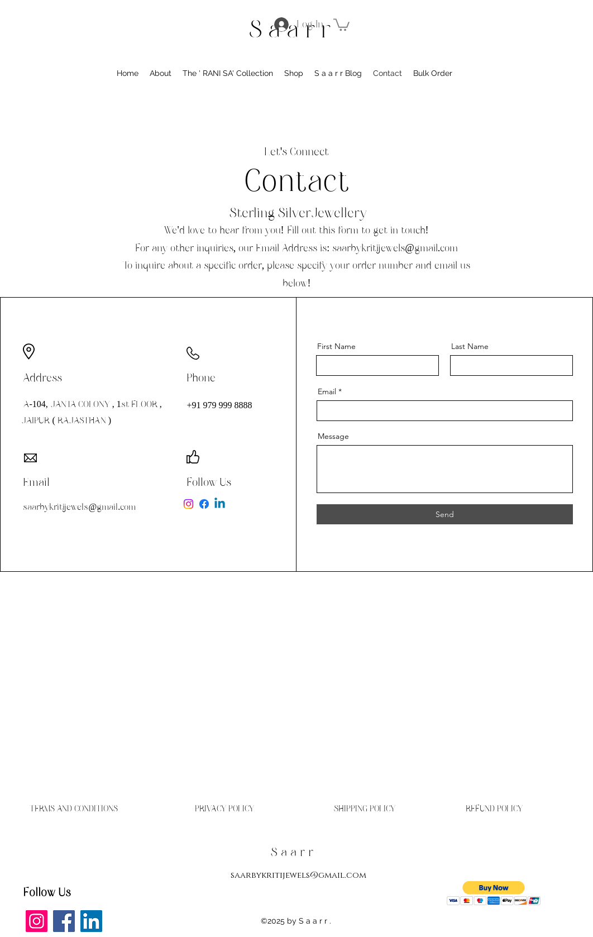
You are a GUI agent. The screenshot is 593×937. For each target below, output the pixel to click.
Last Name (470, 346)
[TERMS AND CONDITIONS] (74, 808)
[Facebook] (204, 504)
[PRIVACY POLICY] (224, 808)
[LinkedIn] (91, 921)
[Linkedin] (219, 504)
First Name (336, 346)
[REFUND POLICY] (494, 808)
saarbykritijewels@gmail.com (395, 248)
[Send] (445, 514)
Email (327, 391)
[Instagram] (188, 504)
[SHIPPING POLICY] (364, 808)
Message (333, 436)
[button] (341, 24)
